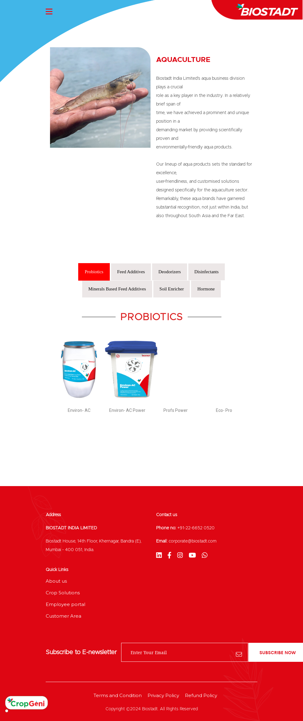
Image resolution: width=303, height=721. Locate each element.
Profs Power (175, 410)
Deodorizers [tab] (169, 271)
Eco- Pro (224, 410)
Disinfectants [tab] (206, 271)
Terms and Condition (118, 695)
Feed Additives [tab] (131, 271)
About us (56, 581)
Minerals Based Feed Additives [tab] (117, 288)
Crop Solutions (63, 593)
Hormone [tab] (206, 288)
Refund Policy (201, 695)
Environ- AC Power (127, 410)
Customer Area (63, 616)
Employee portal (65, 604)
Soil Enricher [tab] (171, 288)
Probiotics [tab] (94, 271)
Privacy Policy (163, 695)
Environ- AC (79, 410)
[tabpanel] (151, 368)
